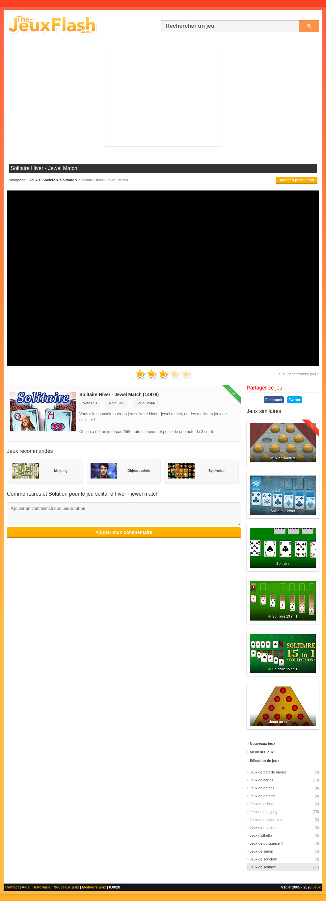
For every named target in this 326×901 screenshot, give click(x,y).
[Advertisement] (163, 96)
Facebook (273, 400)
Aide (26, 887)
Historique (41, 887)
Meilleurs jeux (94, 887)
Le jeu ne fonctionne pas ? (298, 374)
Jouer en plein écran (296, 180)
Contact (12, 887)
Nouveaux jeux (66, 887)
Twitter (294, 400)
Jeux (316, 887)
